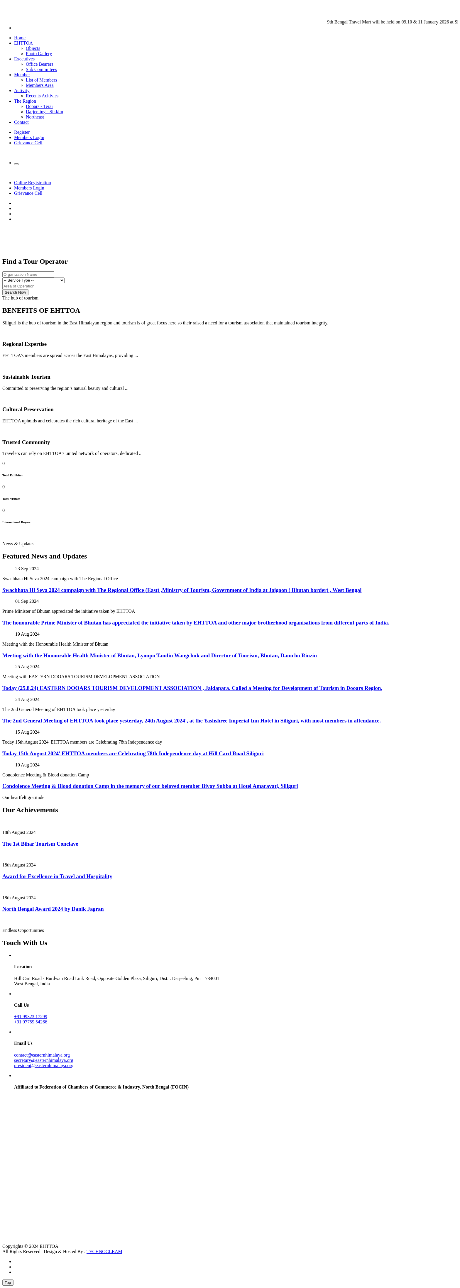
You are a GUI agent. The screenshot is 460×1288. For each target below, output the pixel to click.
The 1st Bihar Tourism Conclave (40, 844)
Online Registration (32, 182)
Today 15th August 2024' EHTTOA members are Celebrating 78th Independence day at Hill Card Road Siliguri (133, 753)
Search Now (15, 292)
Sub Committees (41, 69)
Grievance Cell (28, 142)
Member (22, 74)
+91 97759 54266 (30, 1021)
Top (8, 1282)
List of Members (41, 79)
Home (20, 37)
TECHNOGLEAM (104, 1251)
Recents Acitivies (42, 95)
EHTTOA (23, 42)
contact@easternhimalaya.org (42, 1054)
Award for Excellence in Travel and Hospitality (57, 876)
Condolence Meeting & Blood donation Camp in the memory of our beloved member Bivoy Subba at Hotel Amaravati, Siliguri (150, 786)
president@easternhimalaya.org (43, 1065)
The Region (25, 101)
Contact (21, 122)
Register (22, 132)
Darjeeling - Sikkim (44, 111)
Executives (24, 58)
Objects (33, 48)
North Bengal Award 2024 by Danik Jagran (53, 909)
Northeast (35, 116)
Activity (21, 90)
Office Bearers (39, 64)
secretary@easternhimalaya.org (43, 1060)
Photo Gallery (39, 53)
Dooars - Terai (39, 106)
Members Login (29, 137)
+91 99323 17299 (30, 1016)
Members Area (40, 85)
